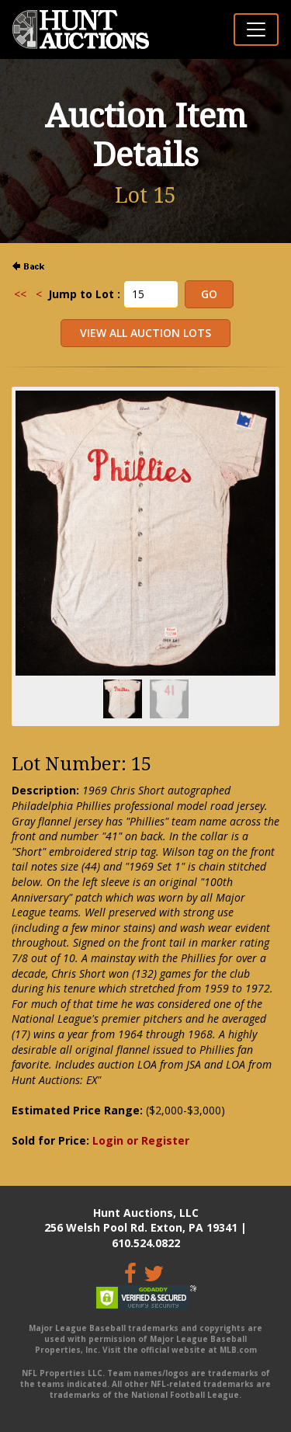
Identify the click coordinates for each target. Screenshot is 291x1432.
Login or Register (140, 1140)
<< (20, 294)
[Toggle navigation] (256, 29)
